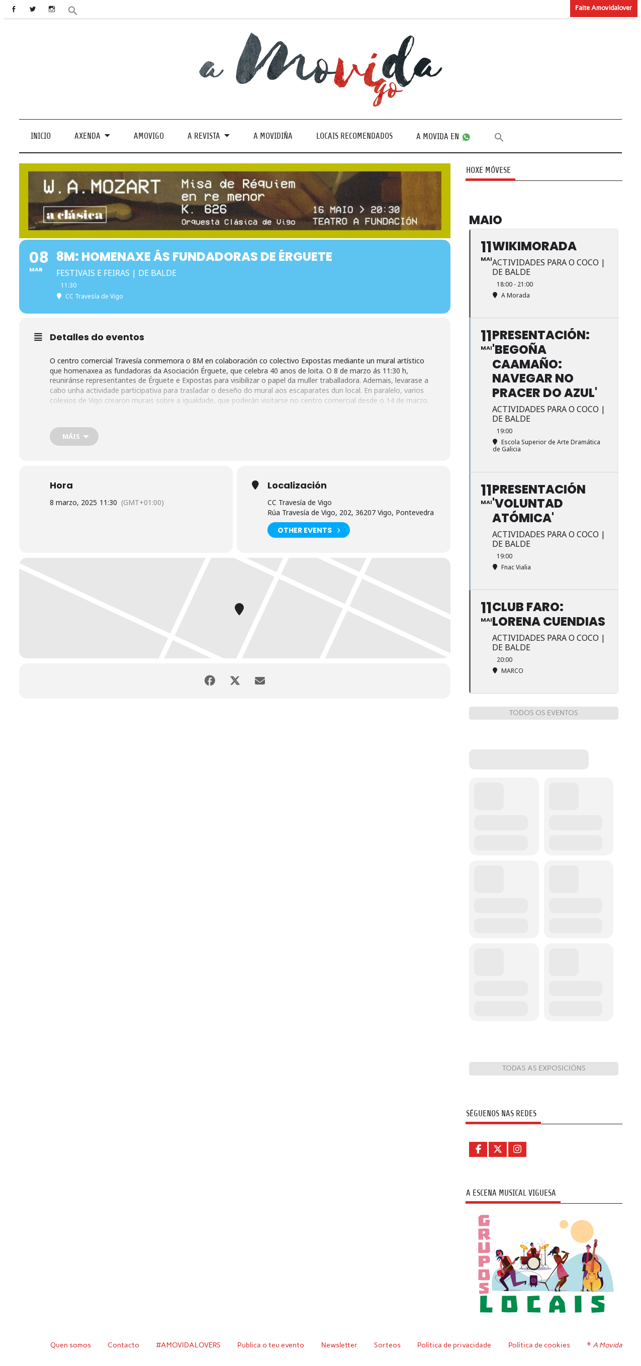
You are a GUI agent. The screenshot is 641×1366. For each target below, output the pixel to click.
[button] (72, 10)
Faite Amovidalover (603, 8)
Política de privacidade (454, 1345)
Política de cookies (539, 1345)
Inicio (41, 136)
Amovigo (149, 136)
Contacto (123, 1345)
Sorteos (387, 1345)
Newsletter (339, 1345)
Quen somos (70, 1345)
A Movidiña (273, 136)
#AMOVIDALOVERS (188, 1345)
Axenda (87, 136)
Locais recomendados (354, 136)
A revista (204, 136)
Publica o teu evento (270, 1345)
